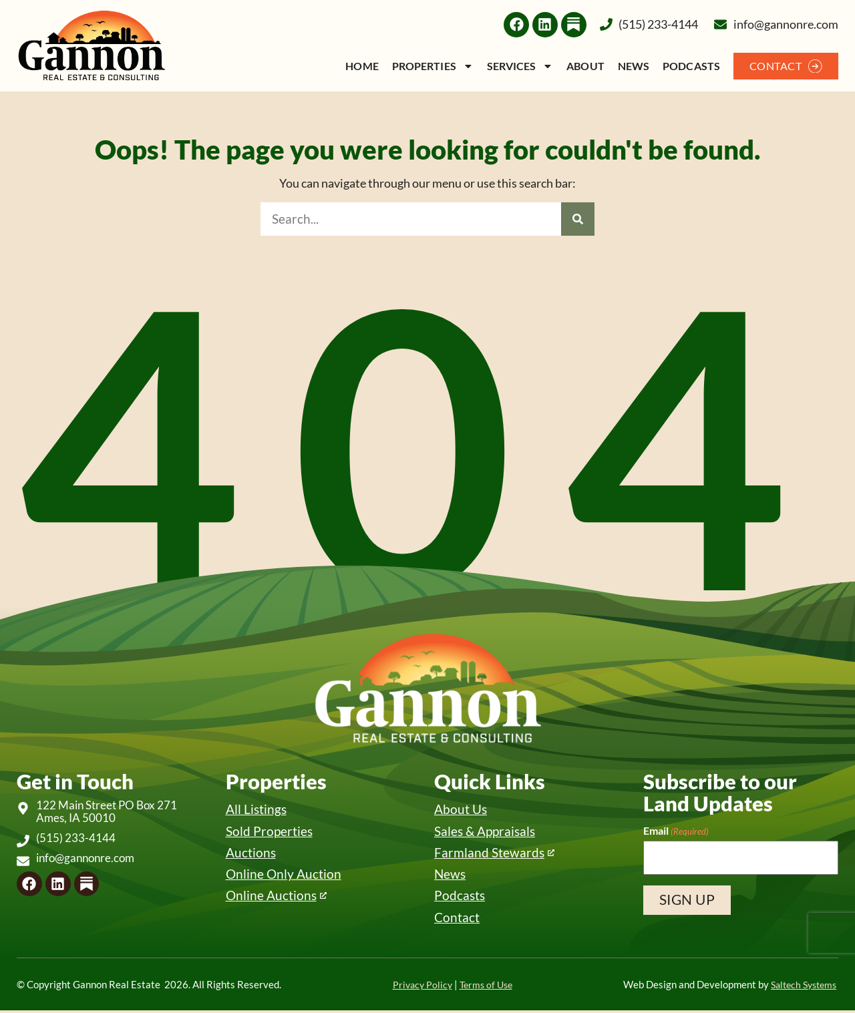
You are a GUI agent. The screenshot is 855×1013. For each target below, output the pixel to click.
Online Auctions (271, 897)
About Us (460, 809)
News (633, 65)
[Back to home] (91, 45)
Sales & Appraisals (484, 831)
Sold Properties (269, 831)
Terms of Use (484, 987)
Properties (433, 65)
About (585, 65)
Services (520, 65)
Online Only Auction (283, 875)
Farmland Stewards (489, 853)
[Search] (577, 219)
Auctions (251, 853)
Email (676, 830)
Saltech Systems (800, 987)
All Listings (256, 809)
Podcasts (691, 65)
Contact (457, 919)
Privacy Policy (417, 987)
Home (361, 65)
